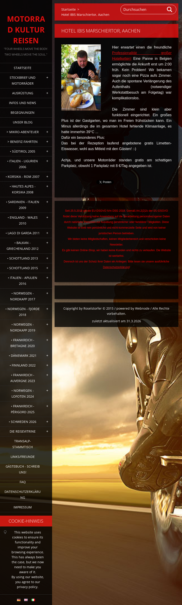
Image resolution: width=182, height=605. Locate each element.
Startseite (22, 68)
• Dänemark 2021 (23, 355)
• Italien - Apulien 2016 (22, 281)
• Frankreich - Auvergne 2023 (22, 378)
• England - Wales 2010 (23, 220)
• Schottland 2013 (22, 258)
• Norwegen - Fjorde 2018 (22, 312)
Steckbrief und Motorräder (22, 80)
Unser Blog (22, 122)
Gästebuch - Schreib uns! (23, 469)
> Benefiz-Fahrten (22, 141)
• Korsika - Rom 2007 (22, 176)
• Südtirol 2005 (22, 151)
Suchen (170, 9)
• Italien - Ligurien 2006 (22, 164)
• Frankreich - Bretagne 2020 (22, 343)
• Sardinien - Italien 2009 (22, 205)
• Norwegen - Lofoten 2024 (23, 393)
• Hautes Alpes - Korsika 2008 (23, 189)
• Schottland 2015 (22, 268)
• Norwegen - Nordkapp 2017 (22, 296)
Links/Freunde (23, 456)
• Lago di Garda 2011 (23, 233)
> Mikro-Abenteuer (23, 132)
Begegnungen (23, 112)
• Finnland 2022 (23, 365)
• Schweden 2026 (22, 422)
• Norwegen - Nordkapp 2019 (22, 327)
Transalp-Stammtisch (22, 444)
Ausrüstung (22, 93)
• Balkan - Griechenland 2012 (23, 246)
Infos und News (22, 103)
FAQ (23, 482)
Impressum (23, 507)
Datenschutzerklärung (23, 494)
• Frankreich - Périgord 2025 (23, 409)
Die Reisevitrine (23, 431)
